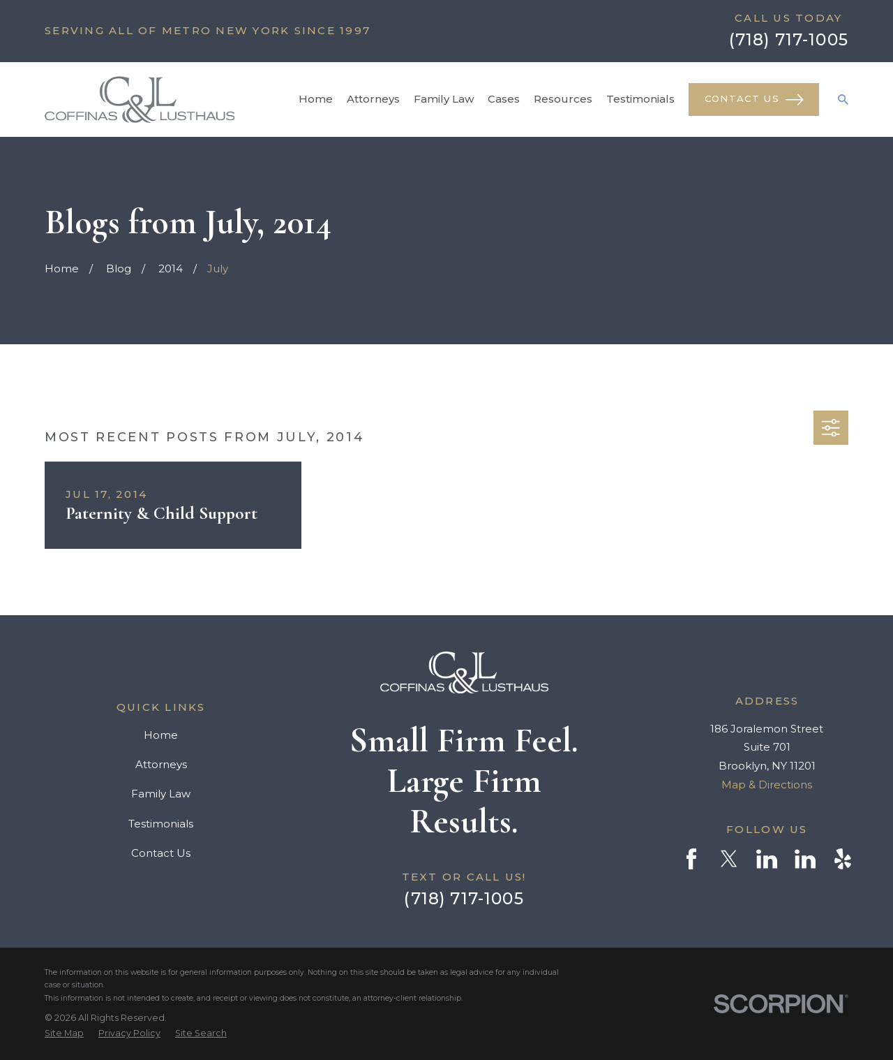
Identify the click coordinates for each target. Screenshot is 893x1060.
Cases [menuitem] (504, 98)
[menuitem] (64, 1033)
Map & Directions (766, 784)
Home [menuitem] (316, 98)
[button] (830, 428)
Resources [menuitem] (563, 98)
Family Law (160, 793)
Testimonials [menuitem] (640, 98)
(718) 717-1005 (788, 39)
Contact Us (754, 100)
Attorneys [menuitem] (373, 98)
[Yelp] (842, 858)
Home (161, 735)
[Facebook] (691, 858)
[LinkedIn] (766, 858)
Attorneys (161, 764)
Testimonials (160, 823)
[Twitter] (729, 858)
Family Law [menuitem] (444, 98)
